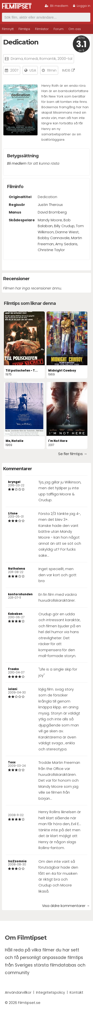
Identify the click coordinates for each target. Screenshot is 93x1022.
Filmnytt (8, 29)
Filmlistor (42, 29)
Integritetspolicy (50, 992)
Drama (17, 58)
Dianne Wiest (67, 232)
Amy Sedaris (66, 244)
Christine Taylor (51, 249)
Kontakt (76, 992)
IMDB (68, 70)
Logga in (81, 5)
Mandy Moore (50, 220)
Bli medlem (56, 5)
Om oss (74, 29)
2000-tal (64, 58)
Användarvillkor (18, 992)
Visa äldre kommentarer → (66, 905)
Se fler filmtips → (72, 453)
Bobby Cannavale (54, 237)
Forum (59, 29)
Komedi (31, 58)
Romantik (47, 58)
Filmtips (24, 29)
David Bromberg (52, 212)
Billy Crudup (64, 226)
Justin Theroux (50, 204)
